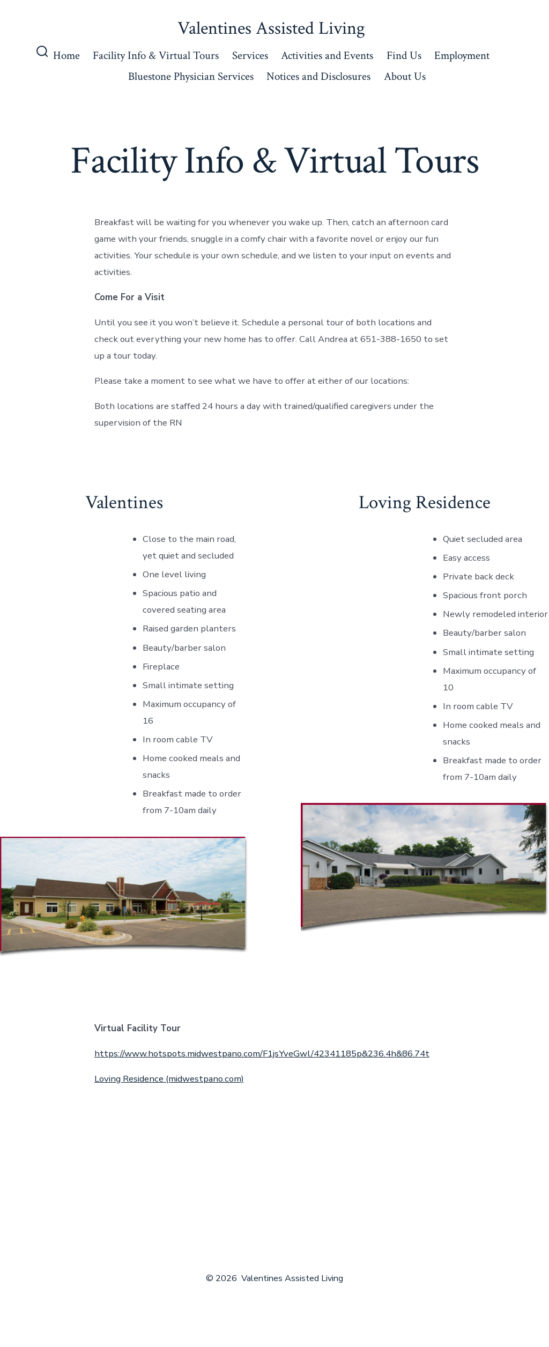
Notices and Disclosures (318, 76)
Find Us (404, 55)
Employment (461, 55)
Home (66, 55)
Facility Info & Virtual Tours (156, 55)
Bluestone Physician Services (191, 76)
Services (250, 55)
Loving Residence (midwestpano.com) (169, 1079)
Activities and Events (327, 55)
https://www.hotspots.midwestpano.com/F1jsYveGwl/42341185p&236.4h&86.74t (261, 1053)
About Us (405, 76)
